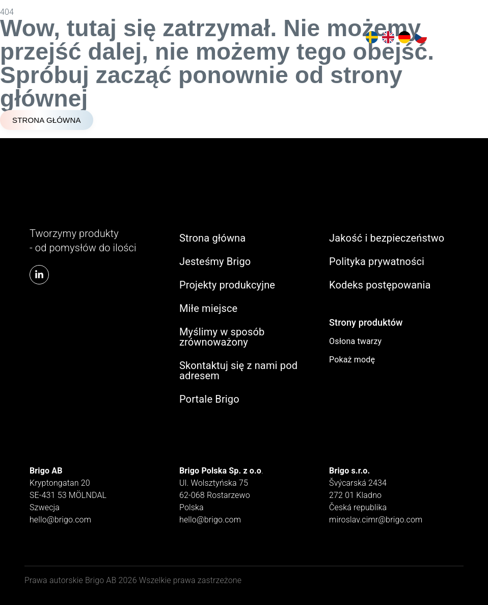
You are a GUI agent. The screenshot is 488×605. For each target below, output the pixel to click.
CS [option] (419, 37)
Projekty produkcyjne (227, 285)
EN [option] (386, 37)
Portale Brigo (209, 399)
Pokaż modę (352, 359)
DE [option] (402, 37)
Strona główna (212, 238)
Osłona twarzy (355, 341)
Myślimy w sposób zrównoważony (221, 337)
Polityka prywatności (376, 261)
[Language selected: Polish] (394, 37)
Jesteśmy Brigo (215, 261)
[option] (370, 37)
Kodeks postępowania (379, 285)
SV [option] (370, 37)
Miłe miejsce (208, 308)
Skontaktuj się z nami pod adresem (238, 370)
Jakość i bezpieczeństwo (386, 238)
